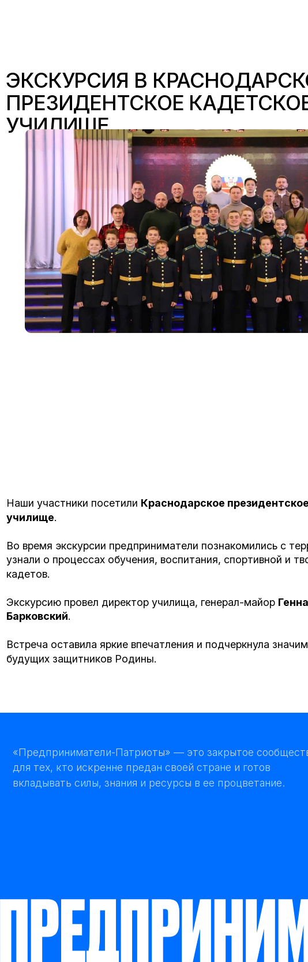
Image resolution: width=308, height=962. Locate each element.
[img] (71, 23)
